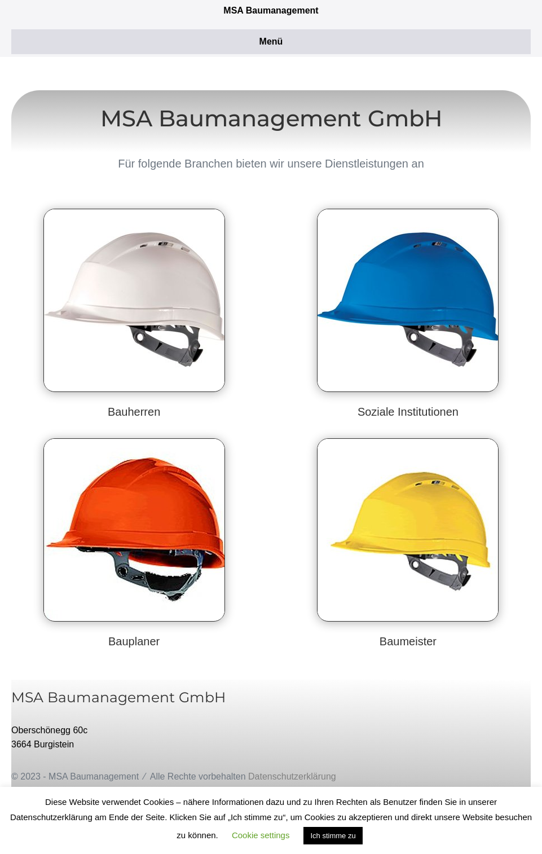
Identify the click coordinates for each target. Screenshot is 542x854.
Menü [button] (271, 41)
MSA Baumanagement (270, 10)
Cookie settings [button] (261, 835)
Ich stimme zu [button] (332, 835)
